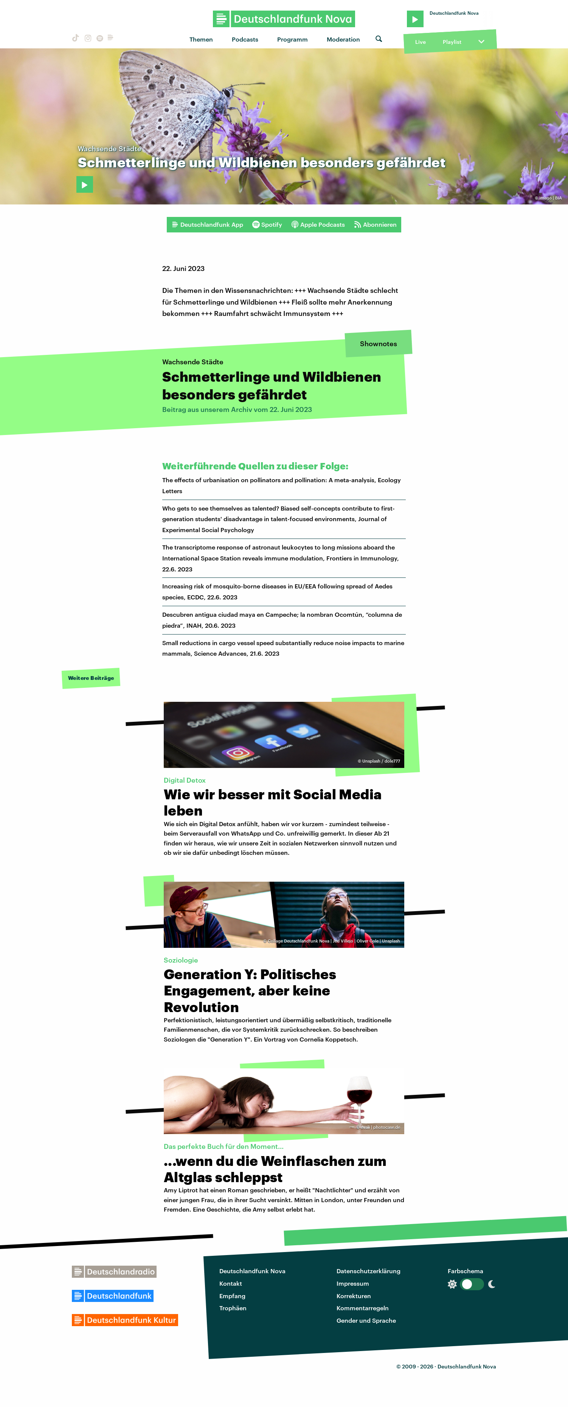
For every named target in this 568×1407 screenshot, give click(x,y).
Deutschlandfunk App (207, 224)
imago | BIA (550, 197)
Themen (201, 39)
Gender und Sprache (366, 1320)
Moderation (343, 39)
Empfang (232, 1295)
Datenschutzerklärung (368, 1270)
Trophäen (233, 1307)
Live (420, 42)
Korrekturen (354, 1295)
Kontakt (230, 1283)
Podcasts (245, 39)
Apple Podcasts (318, 224)
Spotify (267, 224)
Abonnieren (375, 224)
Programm (292, 39)
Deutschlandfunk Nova (252, 1270)
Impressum (353, 1283)
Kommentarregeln (363, 1307)
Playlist (452, 42)
